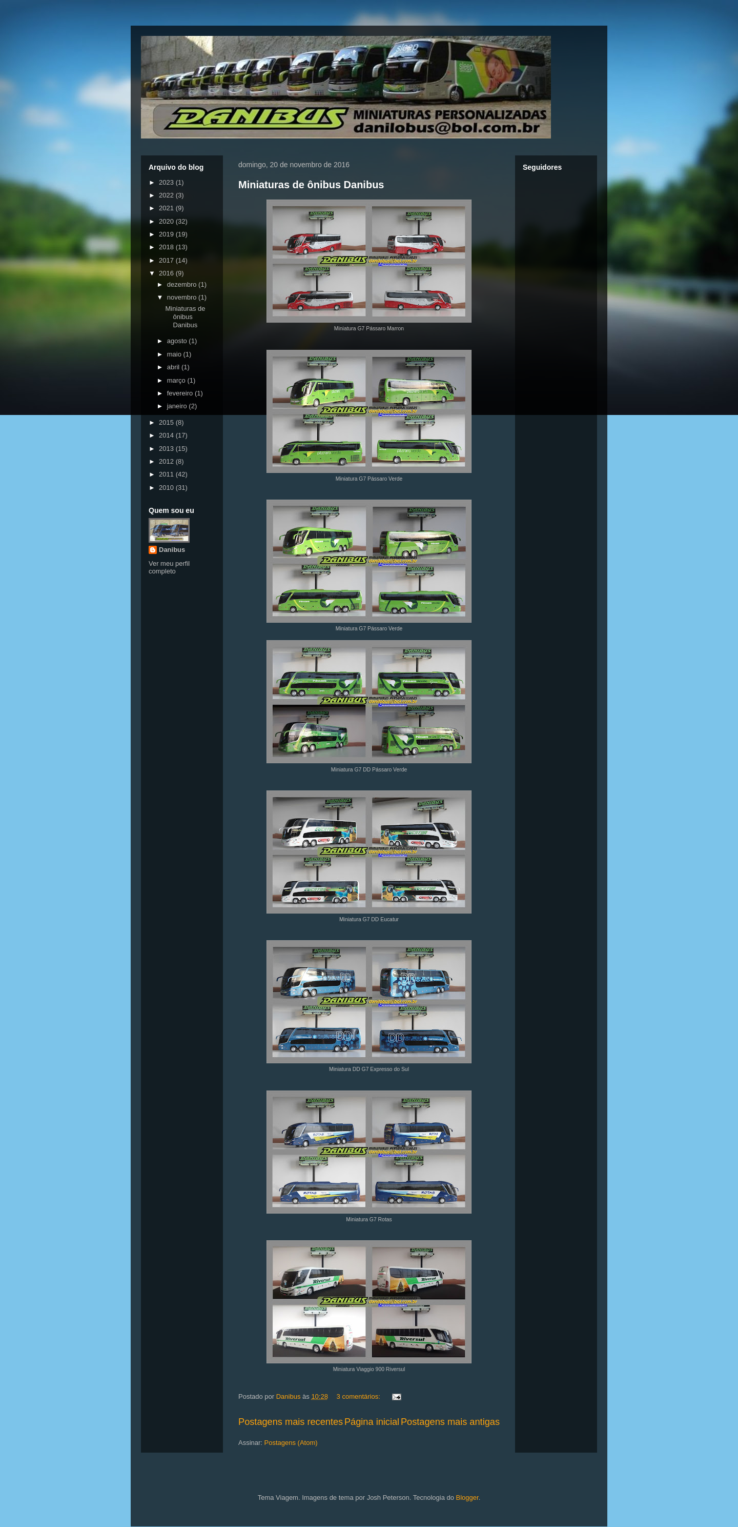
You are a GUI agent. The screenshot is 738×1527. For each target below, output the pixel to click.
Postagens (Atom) (291, 1442)
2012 (167, 461)
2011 (167, 474)
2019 (167, 234)
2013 (167, 448)
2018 (167, 247)
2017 (167, 260)
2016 (167, 273)
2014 (167, 435)
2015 (167, 422)
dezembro (182, 284)
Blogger (467, 1497)
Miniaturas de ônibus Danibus (311, 184)
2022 (167, 195)
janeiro (178, 406)
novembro (182, 297)
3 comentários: (359, 1396)
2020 (167, 221)
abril (174, 367)
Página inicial (371, 1422)
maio (175, 354)
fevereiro (181, 393)
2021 (167, 208)
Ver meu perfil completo (169, 567)
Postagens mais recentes (290, 1422)
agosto (178, 341)
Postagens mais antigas (450, 1422)
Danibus (172, 549)
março (177, 380)
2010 (167, 487)
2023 (167, 182)
